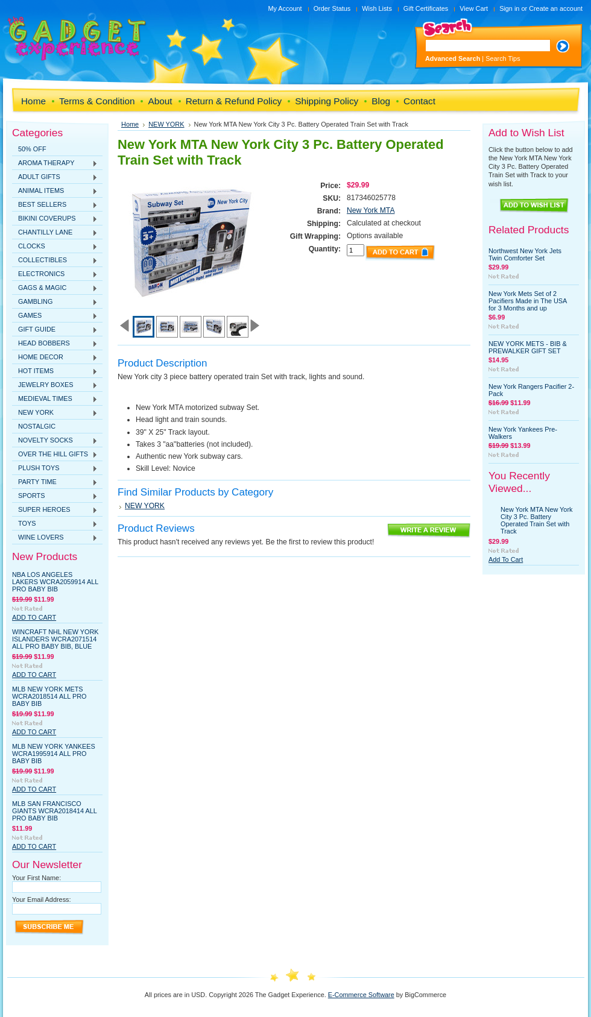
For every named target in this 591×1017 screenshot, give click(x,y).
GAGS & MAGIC (55, 288)
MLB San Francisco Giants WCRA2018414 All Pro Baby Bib (54, 811)
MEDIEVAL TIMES (55, 399)
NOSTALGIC (36, 426)
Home (130, 124)
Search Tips (502, 58)
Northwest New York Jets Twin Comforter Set (524, 254)
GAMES (55, 316)
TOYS (55, 524)
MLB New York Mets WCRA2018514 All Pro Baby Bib (49, 696)
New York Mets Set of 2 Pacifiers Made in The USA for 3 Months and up (527, 301)
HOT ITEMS (55, 371)
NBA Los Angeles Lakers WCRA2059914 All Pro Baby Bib (55, 582)
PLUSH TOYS (55, 468)
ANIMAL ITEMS (55, 191)
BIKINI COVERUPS (55, 219)
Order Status (332, 8)
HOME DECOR (55, 357)
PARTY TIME (55, 482)
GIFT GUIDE (55, 330)
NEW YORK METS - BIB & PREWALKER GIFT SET (527, 347)
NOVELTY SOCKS (55, 440)
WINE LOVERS (55, 538)
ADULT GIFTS (55, 177)
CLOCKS (55, 246)
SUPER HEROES (55, 510)
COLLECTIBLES (55, 260)
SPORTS (55, 496)
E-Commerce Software (361, 994)
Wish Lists (377, 8)
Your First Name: (36, 877)
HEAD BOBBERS (55, 343)
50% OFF (32, 149)
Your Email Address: (41, 899)
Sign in (509, 8)
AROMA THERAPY (55, 163)
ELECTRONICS (55, 274)
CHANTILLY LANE (55, 232)
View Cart (474, 8)
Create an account (556, 8)
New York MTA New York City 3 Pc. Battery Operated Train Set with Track (536, 520)
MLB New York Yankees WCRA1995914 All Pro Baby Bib (53, 753)
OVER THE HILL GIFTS (55, 454)
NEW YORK (55, 413)
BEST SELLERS (55, 205)
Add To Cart (34, 617)
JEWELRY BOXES (55, 385)
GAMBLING (55, 302)
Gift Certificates (425, 8)
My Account (285, 8)
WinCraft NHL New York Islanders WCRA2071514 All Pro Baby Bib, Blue (55, 639)
